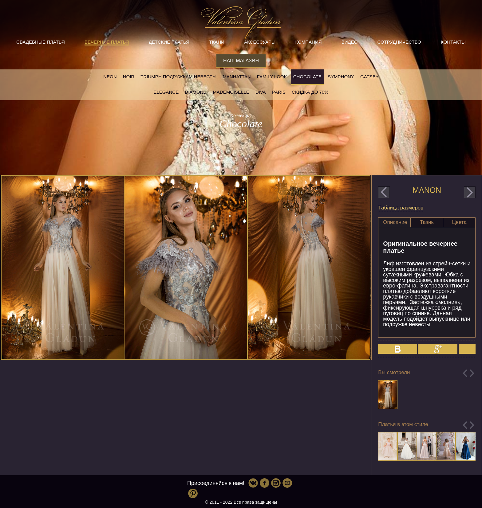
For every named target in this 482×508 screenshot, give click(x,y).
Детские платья (169, 42)
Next (472, 373)
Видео (350, 42)
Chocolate (307, 76)
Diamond (196, 92)
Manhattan (237, 76)
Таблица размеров (400, 208)
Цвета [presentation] (459, 222)
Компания (308, 42)
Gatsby (369, 76)
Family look (272, 76)
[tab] (394, 222)
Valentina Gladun (241, 22)
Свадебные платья (40, 42)
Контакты (453, 42)
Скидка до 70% (310, 92)
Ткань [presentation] (427, 222)
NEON (110, 76)
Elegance (166, 92)
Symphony (341, 76)
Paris (279, 92)
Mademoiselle (231, 92)
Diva (260, 92)
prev (384, 192)
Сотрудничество (399, 42)
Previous (465, 373)
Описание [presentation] (395, 222)
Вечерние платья (107, 42)
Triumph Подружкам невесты (178, 76)
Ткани (216, 42)
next (470, 192)
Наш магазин (241, 60)
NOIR (129, 76)
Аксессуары (259, 42)
